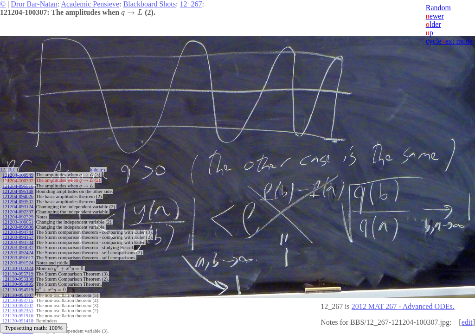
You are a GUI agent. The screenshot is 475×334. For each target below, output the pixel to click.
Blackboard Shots (149, 4)
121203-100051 (17, 222)
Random (438, 8)
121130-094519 (17, 289)
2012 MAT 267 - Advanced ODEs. (403, 306)
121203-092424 (17, 252)
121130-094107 (17, 295)
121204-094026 (17, 196)
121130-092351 (17, 310)
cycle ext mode (449, 41)
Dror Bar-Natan (34, 4)
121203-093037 (17, 247)
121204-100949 (17, 175)
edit (467, 322)
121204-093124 (17, 206)
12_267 (191, 4)
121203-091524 (17, 262)
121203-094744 (17, 232)
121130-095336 (17, 279)
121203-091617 (17, 257)
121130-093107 (17, 305)
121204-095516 (17, 186)
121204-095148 (17, 191)
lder (433, 24)
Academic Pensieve (90, 4)
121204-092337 (17, 211)
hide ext (98, 169)
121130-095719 (17, 273)
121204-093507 (17, 201)
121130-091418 (17, 320)
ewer (435, 16)
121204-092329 (17, 216)
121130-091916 (17, 315)
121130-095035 (17, 284)
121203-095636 (17, 227)
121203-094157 (17, 237)
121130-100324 (17, 268)
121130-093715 (17, 300)
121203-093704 (17, 242)
